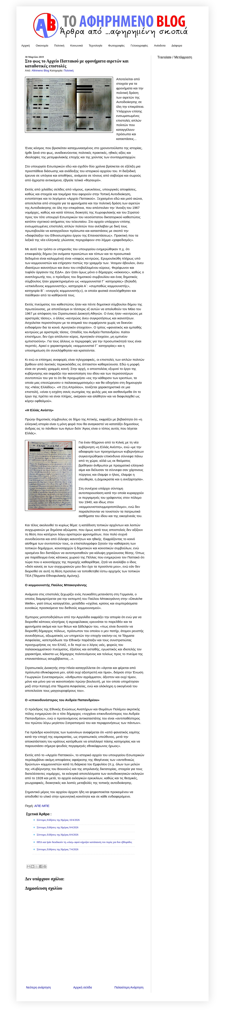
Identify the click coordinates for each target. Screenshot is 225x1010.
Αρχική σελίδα (82, 987)
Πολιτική (59, 45)
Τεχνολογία (95, 45)
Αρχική (25, 45)
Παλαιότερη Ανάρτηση (128, 987)
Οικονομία (42, 45)
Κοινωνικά (76, 45)
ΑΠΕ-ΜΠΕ (42, 806)
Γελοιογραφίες (139, 45)
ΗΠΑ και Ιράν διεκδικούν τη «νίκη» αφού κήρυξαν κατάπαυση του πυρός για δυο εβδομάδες (84, 842)
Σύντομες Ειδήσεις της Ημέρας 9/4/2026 (57, 827)
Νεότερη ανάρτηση (38, 987)
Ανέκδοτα (160, 45)
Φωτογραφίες (116, 45)
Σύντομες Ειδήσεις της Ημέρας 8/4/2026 (57, 834)
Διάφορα (176, 45)
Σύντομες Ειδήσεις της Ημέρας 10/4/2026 (58, 819)
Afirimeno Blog (41, 70)
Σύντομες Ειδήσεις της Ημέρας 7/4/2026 (57, 849)
